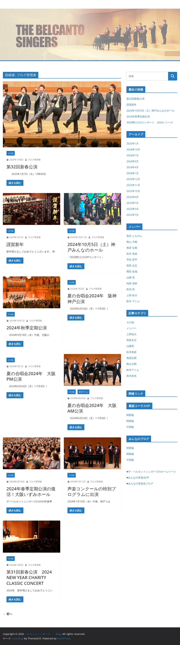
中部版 (130, 427)
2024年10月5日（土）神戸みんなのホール (91, 247)
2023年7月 (132, 203)
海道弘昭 (131, 358)
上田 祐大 (131, 295)
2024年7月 (132, 155)
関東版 (130, 421)
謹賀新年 (15, 244)
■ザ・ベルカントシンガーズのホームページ (151, 471)
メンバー (131, 328)
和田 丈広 (131, 265)
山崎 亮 (130, 277)
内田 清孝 (131, 283)
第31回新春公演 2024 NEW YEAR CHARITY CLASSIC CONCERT (29, 577)
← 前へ (7, 614)
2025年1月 (132, 143)
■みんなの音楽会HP (137, 477)
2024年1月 (132, 173)
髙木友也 (131, 375)
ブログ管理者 (34, 159)
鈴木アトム (83, 392)
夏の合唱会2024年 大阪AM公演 (92, 408)
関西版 (130, 415)
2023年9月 (132, 197)
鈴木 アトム (133, 301)
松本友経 (131, 352)
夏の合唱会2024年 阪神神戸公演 (92, 298)
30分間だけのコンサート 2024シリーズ (149, 122)
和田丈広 (131, 340)
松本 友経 (131, 253)
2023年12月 (133, 179)
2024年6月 (132, 161)
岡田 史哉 (131, 271)
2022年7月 (132, 214)
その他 (10, 153)
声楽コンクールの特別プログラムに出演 (91, 491)
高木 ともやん (134, 236)
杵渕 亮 (130, 289)
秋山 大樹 (131, 241)
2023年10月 (133, 191)
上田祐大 (131, 334)
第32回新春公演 (21, 167)
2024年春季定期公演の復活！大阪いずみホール (31, 491)
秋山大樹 (131, 364)
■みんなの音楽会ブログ (139, 483)
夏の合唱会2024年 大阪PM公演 (31, 376)
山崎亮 (130, 346)
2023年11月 (133, 185)
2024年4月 (132, 167)
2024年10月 (133, 149)
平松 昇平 (131, 259)
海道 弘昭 (131, 247)
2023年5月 (132, 208)
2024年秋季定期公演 (26, 328)
